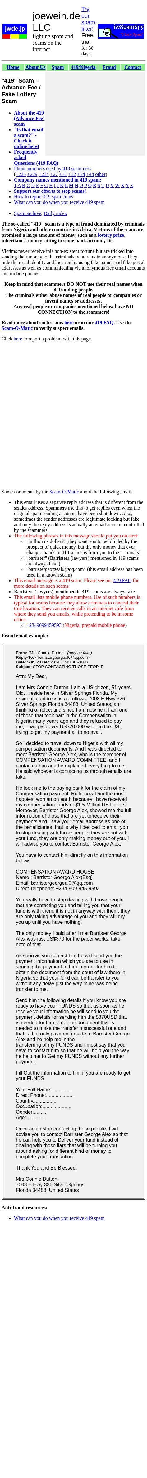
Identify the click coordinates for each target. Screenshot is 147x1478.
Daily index (55, 213)
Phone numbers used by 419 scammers (52, 168)
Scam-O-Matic (17, 328)
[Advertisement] (95, 114)
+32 (72, 174)
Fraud (109, 67)
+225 (21, 174)
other (100, 174)
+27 (54, 174)
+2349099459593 (44, 625)
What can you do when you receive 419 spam (59, 202)
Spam (58, 67)
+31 (63, 174)
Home (13, 67)
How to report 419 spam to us (43, 196)
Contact (132, 67)
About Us (35, 67)
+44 (90, 174)
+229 (32, 174)
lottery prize (111, 235)
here (69, 322)
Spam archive (27, 213)
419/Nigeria (83, 67)
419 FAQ (104, 322)
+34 (81, 174)
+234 (44, 174)
